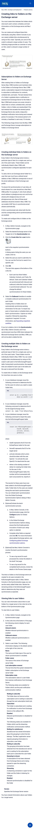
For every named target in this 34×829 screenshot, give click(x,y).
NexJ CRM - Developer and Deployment (11, 9)
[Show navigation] (30, 825)
